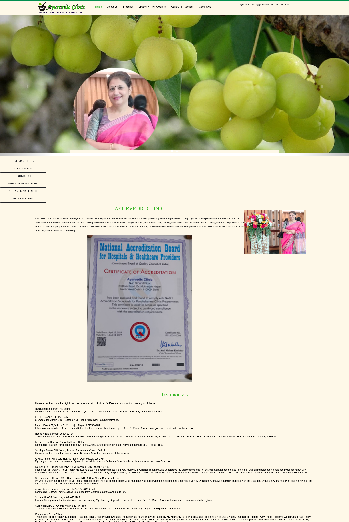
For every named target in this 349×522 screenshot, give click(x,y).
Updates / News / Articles (152, 6)
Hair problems (23, 199)
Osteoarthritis (23, 161)
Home (98, 6)
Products (128, 6)
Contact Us (205, 6)
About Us (112, 6)
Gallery (175, 6)
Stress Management (23, 191)
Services (189, 6)
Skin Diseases (23, 169)
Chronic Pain (23, 176)
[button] (26, 85)
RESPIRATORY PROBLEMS (23, 184)
